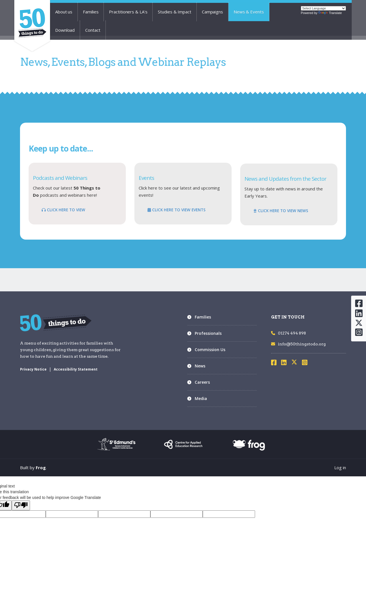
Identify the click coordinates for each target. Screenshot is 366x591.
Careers (202, 382)
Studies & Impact (174, 12)
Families (90, 12)
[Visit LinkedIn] (285, 363)
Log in (340, 467)
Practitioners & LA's (128, 12)
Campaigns (212, 12)
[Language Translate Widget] (323, 8)
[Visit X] (296, 363)
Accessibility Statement (76, 369)
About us (63, 12)
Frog (41, 467)
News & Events (249, 12)
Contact (92, 30)
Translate (330, 13)
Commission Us (210, 349)
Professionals (208, 333)
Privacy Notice (33, 369)
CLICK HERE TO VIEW (63, 209)
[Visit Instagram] (306, 363)
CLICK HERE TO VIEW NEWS (280, 210)
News (200, 366)
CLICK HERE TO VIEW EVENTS (177, 209)
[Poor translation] (21, 505)
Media (201, 398)
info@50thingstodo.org (298, 344)
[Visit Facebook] (275, 363)
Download (65, 30)
